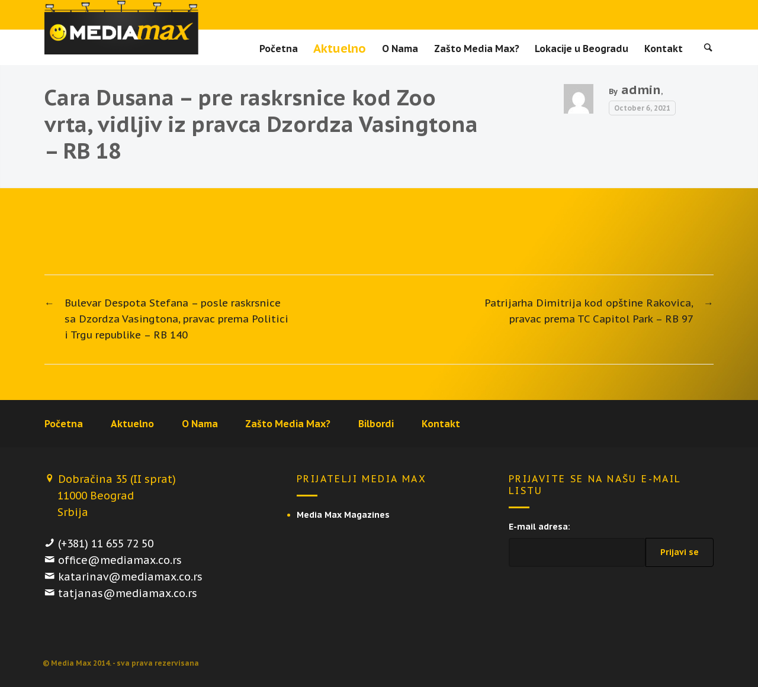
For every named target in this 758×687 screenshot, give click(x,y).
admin (641, 90)
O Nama (400, 48)
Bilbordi (376, 424)
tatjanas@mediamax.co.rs (127, 593)
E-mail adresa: (539, 526)
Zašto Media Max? (476, 48)
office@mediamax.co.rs (120, 560)
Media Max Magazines (343, 514)
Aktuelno (339, 48)
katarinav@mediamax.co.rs (130, 576)
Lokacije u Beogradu (581, 48)
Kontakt (663, 48)
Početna (278, 48)
